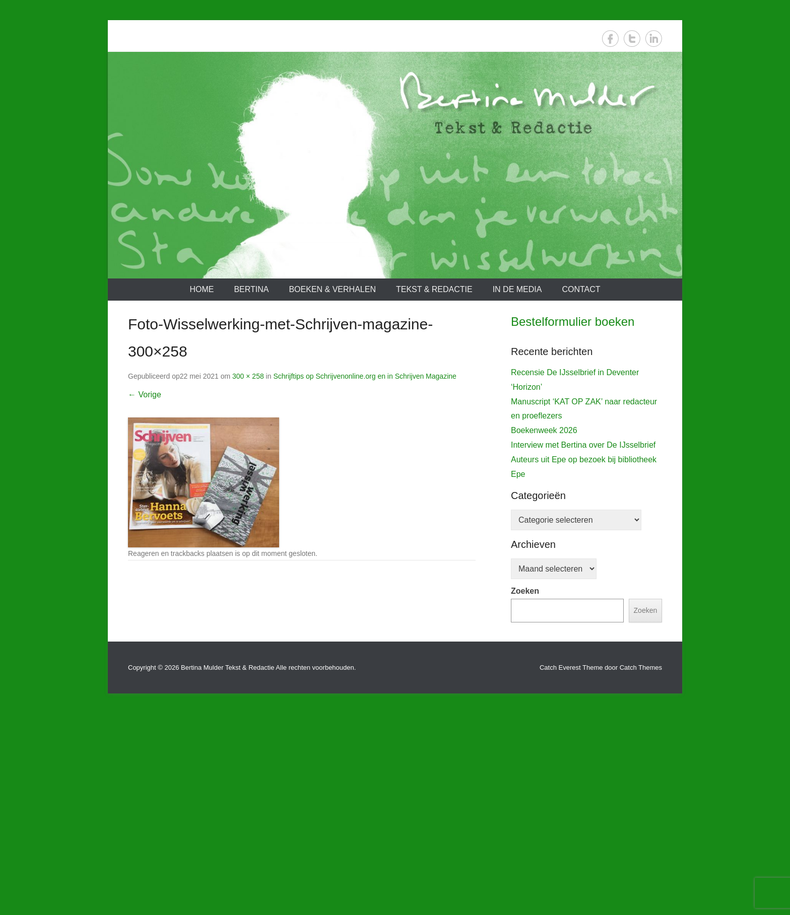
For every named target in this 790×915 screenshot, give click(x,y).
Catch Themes (641, 869)
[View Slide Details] (586, 438)
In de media (517, 289)
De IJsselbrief (540, 530)
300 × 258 (248, 376)
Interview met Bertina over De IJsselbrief (583, 646)
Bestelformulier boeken (572, 321)
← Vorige (144, 394)
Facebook (610, 38)
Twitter (632, 38)
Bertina (251, 289)
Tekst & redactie (434, 289)
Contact (581, 289)
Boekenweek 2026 (544, 631)
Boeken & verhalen (332, 289)
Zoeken (525, 792)
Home (201, 289)
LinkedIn (653, 38)
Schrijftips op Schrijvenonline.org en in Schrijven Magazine (364, 376)
